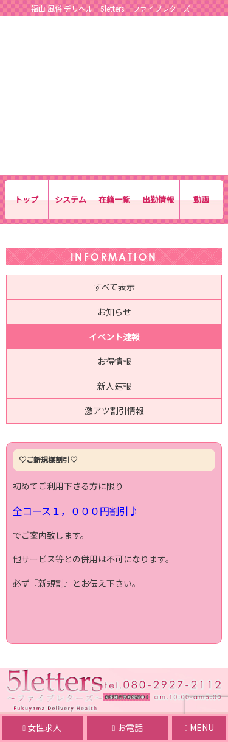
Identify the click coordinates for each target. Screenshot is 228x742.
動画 (201, 199)
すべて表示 (114, 287)
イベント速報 (114, 337)
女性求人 (41, 727)
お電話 (127, 727)
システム (70, 199)
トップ (26, 199)
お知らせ (114, 312)
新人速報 (114, 386)
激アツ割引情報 (114, 410)
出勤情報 (158, 199)
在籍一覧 (114, 199)
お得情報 (114, 361)
